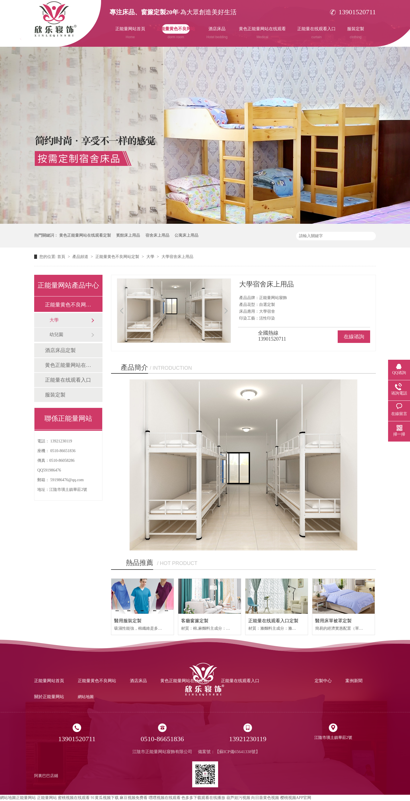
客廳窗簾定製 (194, 620)
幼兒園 (56, 334)
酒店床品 (216, 33)
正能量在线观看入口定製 (273, 620)
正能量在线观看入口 (316, 33)
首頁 (61, 257)
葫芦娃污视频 (238, 798)
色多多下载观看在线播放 (203, 798)
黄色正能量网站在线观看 (262, 33)
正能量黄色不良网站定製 (117, 257)
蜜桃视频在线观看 (74, 798)
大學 (150, 257)
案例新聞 (353, 680)
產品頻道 (80, 257)
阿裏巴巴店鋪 (46, 776)
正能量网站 (26, 798)
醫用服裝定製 (128, 620)
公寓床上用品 (186, 235)
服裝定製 (355, 33)
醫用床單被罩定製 (333, 620)
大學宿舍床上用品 (177, 257)
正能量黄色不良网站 (176, 33)
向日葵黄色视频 (265, 798)
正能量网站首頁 (130, 33)
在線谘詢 (354, 336)
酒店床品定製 (60, 350)
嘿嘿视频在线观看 (165, 798)
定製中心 (323, 680)
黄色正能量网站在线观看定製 (85, 235)
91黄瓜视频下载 (105, 798)
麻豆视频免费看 (133, 798)
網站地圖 (86, 697)
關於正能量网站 (49, 696)
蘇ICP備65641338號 (237, 751)
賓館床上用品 (128, 235)
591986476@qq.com (67, 480)
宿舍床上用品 (157, 235)
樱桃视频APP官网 (295, 798)
